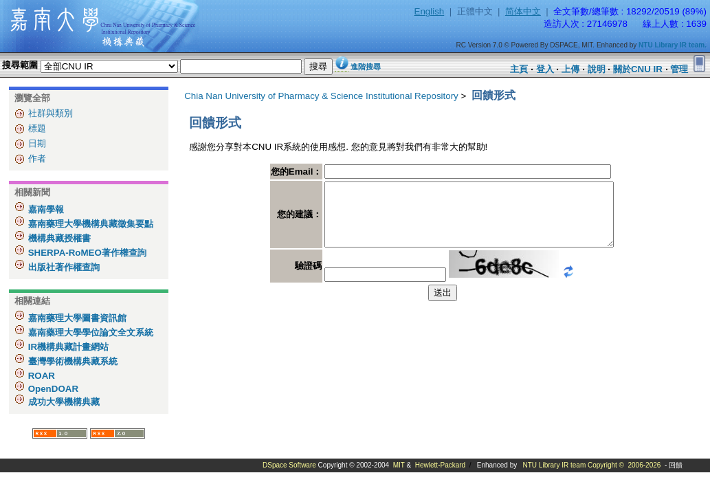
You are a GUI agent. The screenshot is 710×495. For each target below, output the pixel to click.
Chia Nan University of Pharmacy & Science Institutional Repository (321, 96)
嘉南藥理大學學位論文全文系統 (89, 332)
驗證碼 (291, 278)
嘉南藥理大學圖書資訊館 (75, 318)
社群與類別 (50, 113)
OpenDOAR (51, 389)
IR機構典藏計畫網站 (67, 347)
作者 (37, 158)
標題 (37, 128)
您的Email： (279, 171)
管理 (679, 69)
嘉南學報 (44, 209)
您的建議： (282, 220)
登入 (545, 69)
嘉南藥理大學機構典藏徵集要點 (89, 224)
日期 (37, 143)
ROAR (40, 376)
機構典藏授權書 (58, 238)
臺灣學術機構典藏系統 (71, 361)
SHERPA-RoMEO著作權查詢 (85, 253)
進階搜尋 (366, 67)
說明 (597, 69)
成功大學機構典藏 (62, 402)
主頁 (519, 69)
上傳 (570, 69)
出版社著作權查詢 (62, 267)
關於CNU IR (638, 69)
